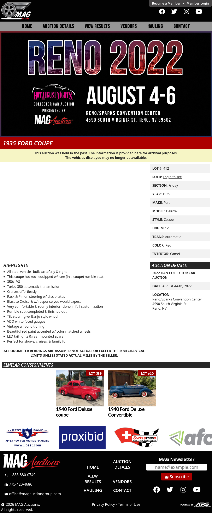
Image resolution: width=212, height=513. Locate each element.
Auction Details (58, 26)
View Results (97, 26)
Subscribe (177, 477)
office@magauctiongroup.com (32, 493)
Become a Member (166, 3)
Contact (181, 26)
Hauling (155, 26)
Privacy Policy (103, 504)
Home (27, 26)
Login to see (172, 177)
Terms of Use (129, 504)
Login (198, 3)
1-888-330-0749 (19, 474)
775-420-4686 (18, 484)
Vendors (128, 26)
